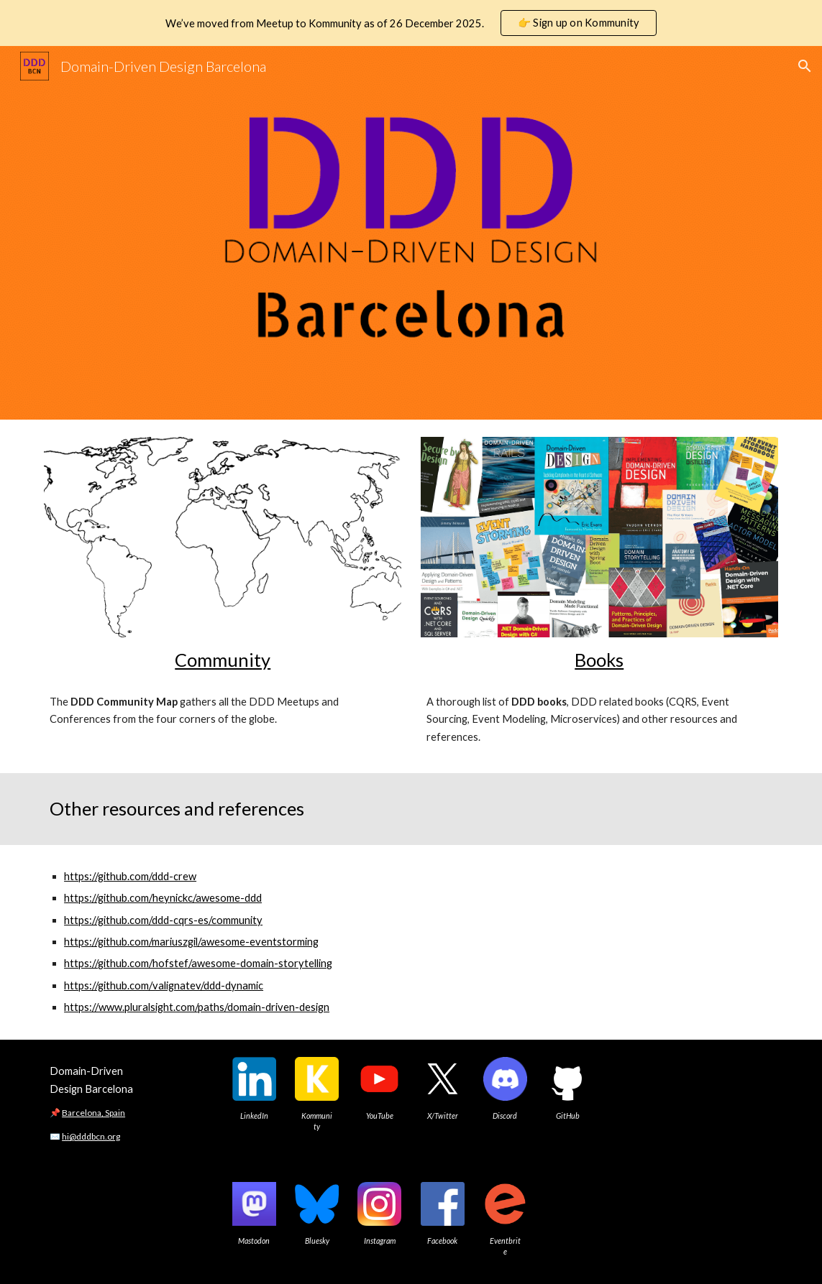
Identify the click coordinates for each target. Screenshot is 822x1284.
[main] (222, 660)
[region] (411, 23)
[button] (804, 66)
